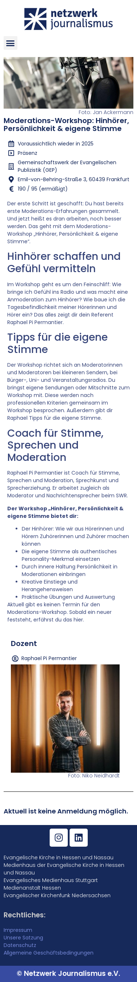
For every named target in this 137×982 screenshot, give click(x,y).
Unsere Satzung (23, 937)
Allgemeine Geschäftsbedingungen (49, 952)
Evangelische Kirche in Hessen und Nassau (58, 857)
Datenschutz (20, 945)
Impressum (18, 930)
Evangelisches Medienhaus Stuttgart (51, 880)
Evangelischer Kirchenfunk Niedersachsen (57, 895)
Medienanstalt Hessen (32, 887)
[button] (10, 43)
